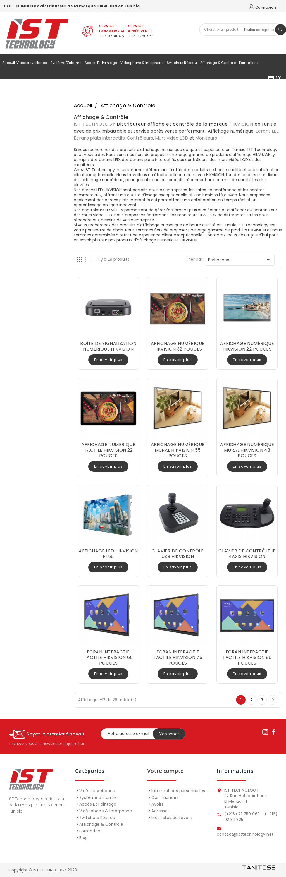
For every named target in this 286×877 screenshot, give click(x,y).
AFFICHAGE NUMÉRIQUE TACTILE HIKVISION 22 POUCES (108, 450)
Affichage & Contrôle (218, 63)
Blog (83, 837)
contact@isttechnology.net (245, 834)
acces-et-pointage (102, 63)
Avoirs (157, 804)
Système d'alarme (66, 63)
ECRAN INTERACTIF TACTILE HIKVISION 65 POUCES (108, 657)
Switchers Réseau (183, 63)
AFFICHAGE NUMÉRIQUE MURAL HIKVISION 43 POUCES (247, 450)
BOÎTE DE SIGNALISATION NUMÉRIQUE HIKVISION (108, 346)
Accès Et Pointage (97, 804)
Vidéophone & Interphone (142, 63)
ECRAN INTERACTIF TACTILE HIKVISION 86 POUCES (247, 657)
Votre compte (165, 771)
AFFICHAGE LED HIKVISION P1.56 (108, 554)
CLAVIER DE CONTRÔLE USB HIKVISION (178, 554)
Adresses (160, 811)
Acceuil (8, 62)
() (275, 78)
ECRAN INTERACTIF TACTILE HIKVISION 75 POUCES (177, 657)
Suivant (273, 700)
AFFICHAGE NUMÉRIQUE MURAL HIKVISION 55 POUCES (178, 450)
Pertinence (239, 260)
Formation (90, 831)
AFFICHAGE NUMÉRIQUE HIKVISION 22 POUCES (247, 346)
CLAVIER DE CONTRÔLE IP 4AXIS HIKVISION (247, 554)
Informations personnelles (178, 791)
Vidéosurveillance (32, 63)
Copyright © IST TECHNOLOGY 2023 (42, 870)
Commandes (164, 797)
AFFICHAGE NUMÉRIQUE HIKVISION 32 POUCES (178, 346)
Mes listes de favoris (172, 817)
